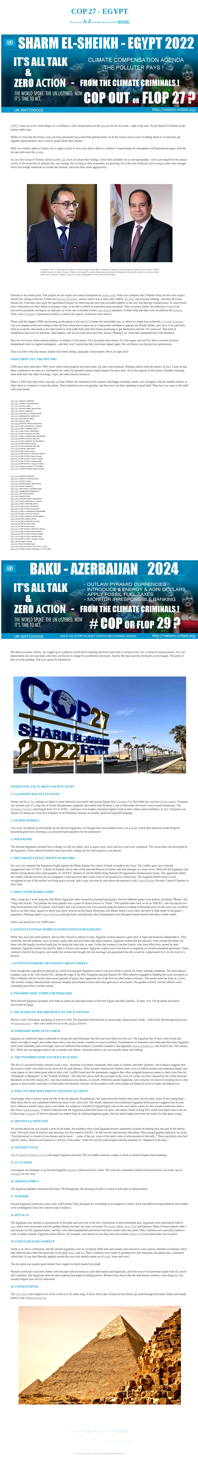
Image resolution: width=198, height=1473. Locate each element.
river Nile (21, 1294)
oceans (39, 152)
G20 (62, 159)
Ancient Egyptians (66, 299)
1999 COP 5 (15, 411)
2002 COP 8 (15, 418)
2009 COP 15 (15, 436)
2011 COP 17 (15, 441)
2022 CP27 (14, 544)
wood (107, 1256)
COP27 (15, 125)
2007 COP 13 (15, 431)
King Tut (29, 801)
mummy (72, 1170)
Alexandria (169, 801)
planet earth (108, 295)
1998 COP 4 (15, 408)
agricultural (104, 310)
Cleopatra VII (124, 801)
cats (13, 1226)
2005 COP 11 (15, 426)
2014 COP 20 (15, 449)
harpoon (31, 1113)
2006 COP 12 (15, 428)
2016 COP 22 (15, 454)
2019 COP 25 (15, 461)
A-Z (87, 1431)
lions (134, 1226)
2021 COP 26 (15, 466)
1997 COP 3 (15, 406)
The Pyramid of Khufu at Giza (28, 1155)
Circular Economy (173, 321)
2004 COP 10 (15, 423)
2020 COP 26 (15, 464)
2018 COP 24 (15, 459)
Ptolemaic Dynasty (21, 809)
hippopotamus (32, 1109)
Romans (177, 310)
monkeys (134, 1234)
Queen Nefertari (51, 914)
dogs (127, 1226)
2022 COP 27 (15, 469)
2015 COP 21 (15, 451)
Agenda (105, 125)
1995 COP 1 (15, 401)
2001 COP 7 (15, 416)
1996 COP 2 (15, 403)
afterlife (72, 1023)
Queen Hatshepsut (142, 1046)
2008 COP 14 (15, 434)
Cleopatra (29, 314)
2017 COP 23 (15, 456)
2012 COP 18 (15, 444)
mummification (22, 1023)
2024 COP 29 (15, 549)
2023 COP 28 (15, 546)
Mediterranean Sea (35, 1297)
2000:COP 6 (15, 413)
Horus (71, 1252)
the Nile (129, 299)
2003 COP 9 (15, 421)
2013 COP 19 (15, 446)
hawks (111, 1226)
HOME (124, 22)
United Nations (146, 880)
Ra (82, 1252)
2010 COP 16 (15, 439)
